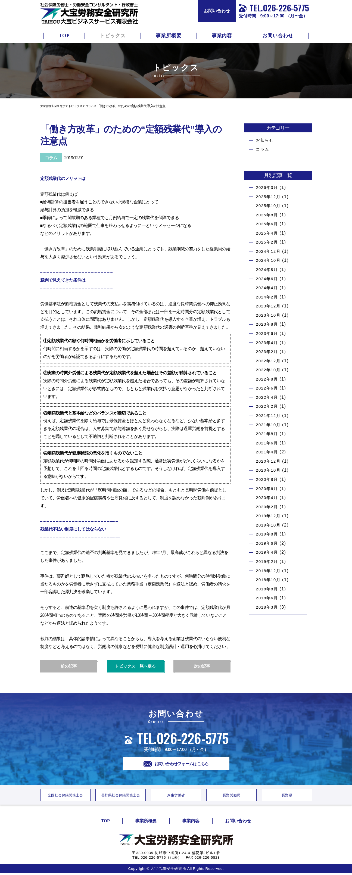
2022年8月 (268, 379)
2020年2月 (268, 507)
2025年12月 (269, 196)
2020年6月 (268, 488)
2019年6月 (268, 543)
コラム (263, 149)
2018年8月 (268, 589)
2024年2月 (268, 297)
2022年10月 (269, 370)
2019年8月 (268, 534)
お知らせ (265, 140)
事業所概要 (169, 35)
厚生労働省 (176, 796)
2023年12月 (269, 306)
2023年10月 (269, 315)
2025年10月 (269, 205)
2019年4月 (268, 552)
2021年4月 (268, 452)
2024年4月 (268, 287)
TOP (64, 35)
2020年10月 (269, 470)
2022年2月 (268, 406)
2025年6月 (268, 224)
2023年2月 (268, 351)
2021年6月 (268, 443)
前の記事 (68, 666)
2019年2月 (268, 561)
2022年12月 (269, 361)
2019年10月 (269, 525)
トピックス (113, 35)
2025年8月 (268, 215)
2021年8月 (268, 433)
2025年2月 (268, 242)
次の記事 (202, 666)
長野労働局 (231, 796)
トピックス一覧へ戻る (135, 666)
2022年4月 (268, 397)
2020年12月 (269, 461)
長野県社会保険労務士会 (121, 796)
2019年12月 (269, 515)
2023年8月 (268, 324)
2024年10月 (269, 260)
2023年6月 (268, 333)
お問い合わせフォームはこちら (176, 764)
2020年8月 (268, 479)
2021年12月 (269, 415)
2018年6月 (268, 598)
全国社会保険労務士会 (65, 796)
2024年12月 (269, 251)
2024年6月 (268, 278)
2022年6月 (268, 388)
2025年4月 (268, 233)
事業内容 (222, 35)
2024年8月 (268, 269)
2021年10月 (269, 424)
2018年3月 (268, 607)
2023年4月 (268, 342)
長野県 (286, 796)
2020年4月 (268, 497)
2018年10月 (269, 579)
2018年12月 (269, 570)
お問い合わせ (217, 10)
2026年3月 (268, 187)
